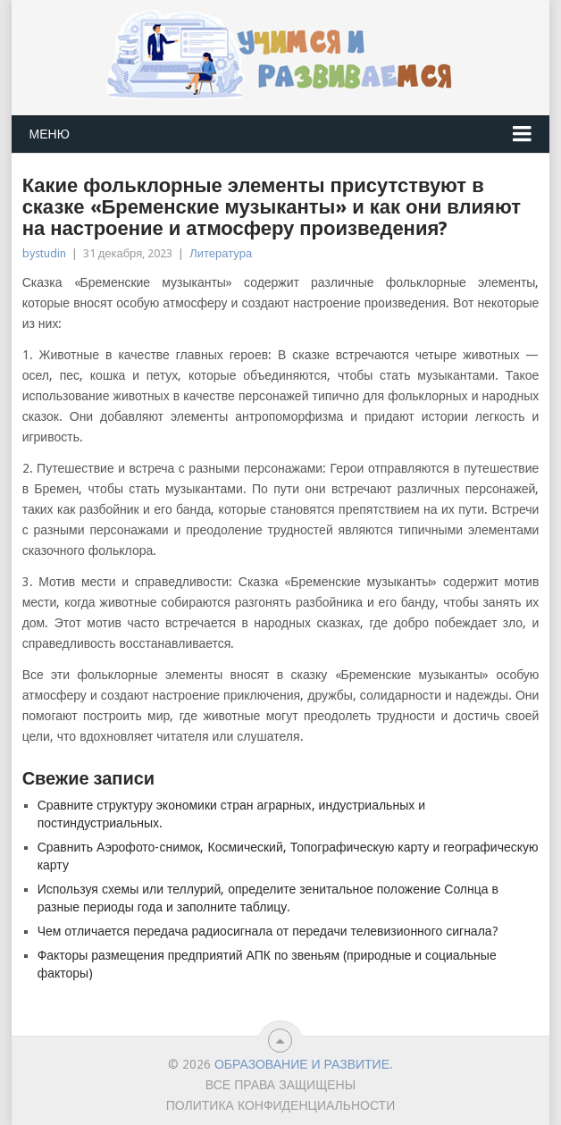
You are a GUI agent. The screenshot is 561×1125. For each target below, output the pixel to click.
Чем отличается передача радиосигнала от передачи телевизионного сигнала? (268, 931)
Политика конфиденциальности (281, 1105)
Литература (220, 253)
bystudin (44, 253)
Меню (49, 134)
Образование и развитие (301, 1064)
